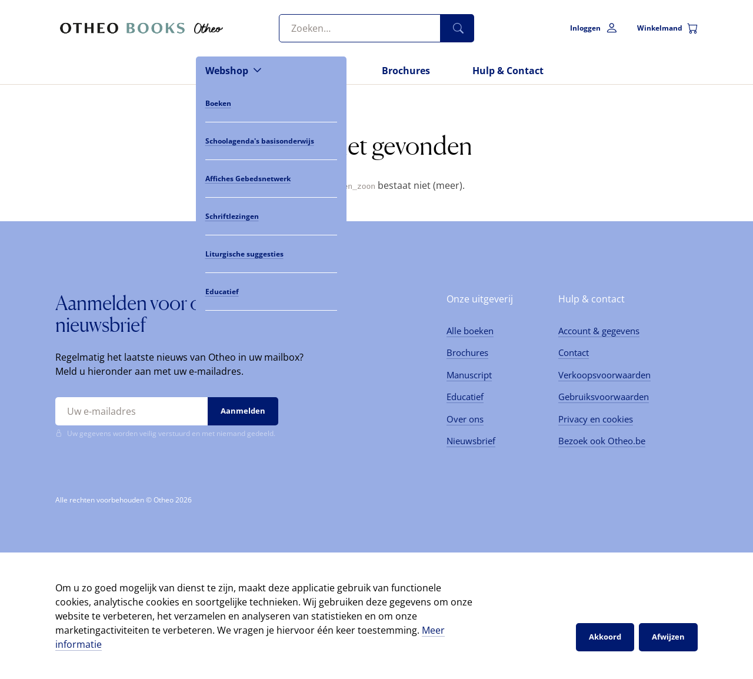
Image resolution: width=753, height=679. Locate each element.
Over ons (465, 418)
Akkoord (605, 636)
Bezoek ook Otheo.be (601, 441)
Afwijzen (668, 636)
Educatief (465, 396)
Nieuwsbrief (471, 441)
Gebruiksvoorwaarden (603, 396)
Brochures (406, 70)
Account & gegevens (598, 330)
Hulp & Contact (508, 70)
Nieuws (321, 70)
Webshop (226, 70)
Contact (573, 352)
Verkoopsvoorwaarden (604, 374)
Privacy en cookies (595, 418)
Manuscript (469, 374)
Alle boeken (470, 330)
